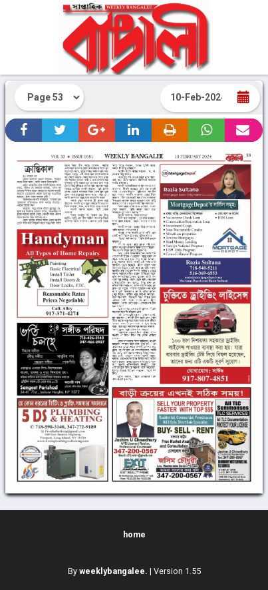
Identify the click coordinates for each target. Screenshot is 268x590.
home (134, 534)
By (108, 571)
